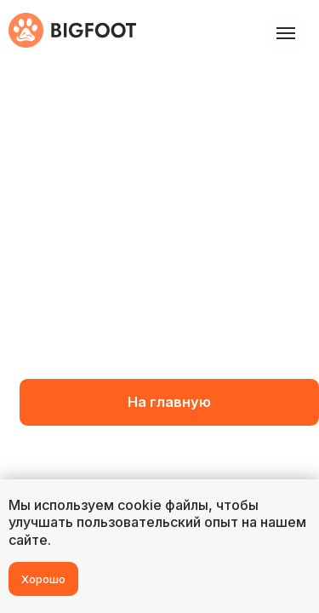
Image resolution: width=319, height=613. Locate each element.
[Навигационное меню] (285, 33)
